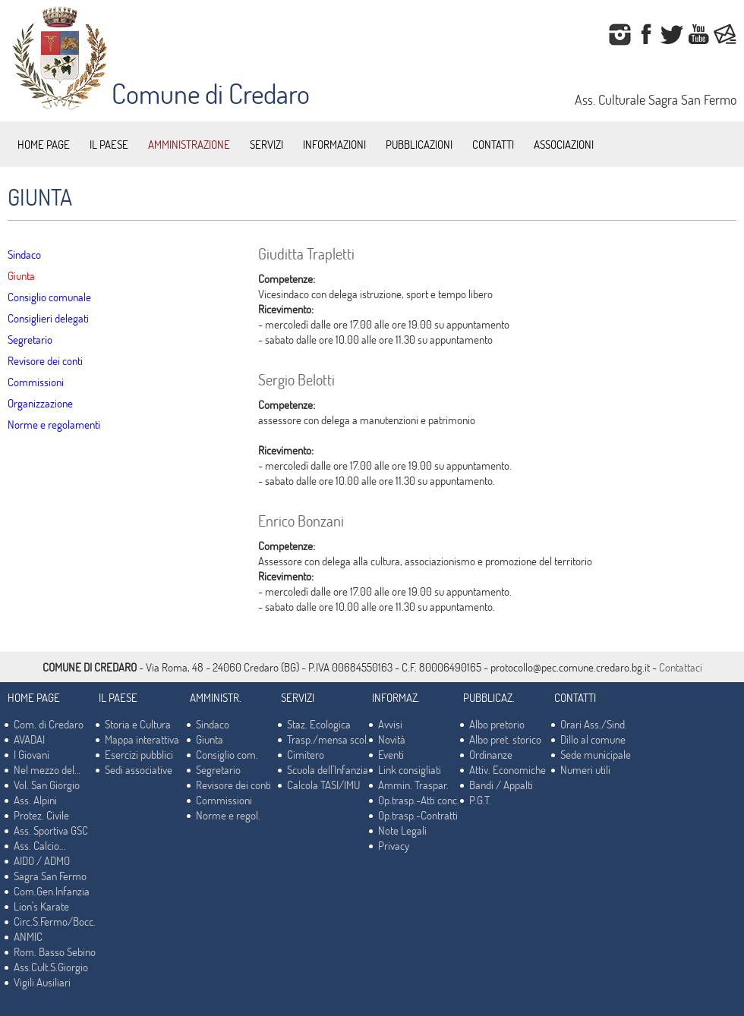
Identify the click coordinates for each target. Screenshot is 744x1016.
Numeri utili (585, 769)
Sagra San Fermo (50, 875)
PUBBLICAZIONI (419, 144)
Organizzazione (40, 402)
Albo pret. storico (505, 739)
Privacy (393, 845)
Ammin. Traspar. (413, 784)
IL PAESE (109, 144)
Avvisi (390, 723)
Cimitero (305, 754)
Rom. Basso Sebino (55, 951)
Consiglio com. (227, 754)
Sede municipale (595, 754)
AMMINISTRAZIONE (189, 144)
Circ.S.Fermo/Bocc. (55, 921)
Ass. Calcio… (39, 845)
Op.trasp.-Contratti (418, 815)
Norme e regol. (228, 815)
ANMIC (28, 936)
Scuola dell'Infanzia (327, 769)
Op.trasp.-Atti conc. (418, 799)
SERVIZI (266, 144)
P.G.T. (480, 799)
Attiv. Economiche (507, 769)
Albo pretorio (497, 723)
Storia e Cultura (138, 723)
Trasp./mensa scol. (328, 739)
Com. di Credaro (49, 723)
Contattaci (680, 667)
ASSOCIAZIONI (564, 144)
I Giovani (31, 754)
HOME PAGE (43, 144)
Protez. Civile (41, 815)
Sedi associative (138, 769)
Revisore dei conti (45, 360)
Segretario (30, 339)
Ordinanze (490, 754)
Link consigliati (409, 769)
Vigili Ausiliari (42, 981)
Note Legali (402, 830)
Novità (391, 739)
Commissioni (36, 381)
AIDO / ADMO (42, 860)
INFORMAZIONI (334, 144)
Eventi (391, 754)
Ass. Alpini (35, 799)
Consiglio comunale (49, 296)
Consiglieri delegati (48, 318)
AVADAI (29, 739)
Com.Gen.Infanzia (52, 890)
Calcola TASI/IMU (323, 784)
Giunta (21, 275)
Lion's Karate (41, 906)
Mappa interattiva (142, 739)
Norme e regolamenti (54, 424)
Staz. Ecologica (319, 723)
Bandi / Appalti (501, 784)
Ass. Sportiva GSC (51, 830)
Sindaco (24, 254)
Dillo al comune (593, 739)
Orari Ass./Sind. (593, 723)
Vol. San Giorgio (47, 784)
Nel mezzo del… (47, 769)
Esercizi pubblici (139, 754)
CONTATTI (493, 144)
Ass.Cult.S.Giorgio (51, 966)
